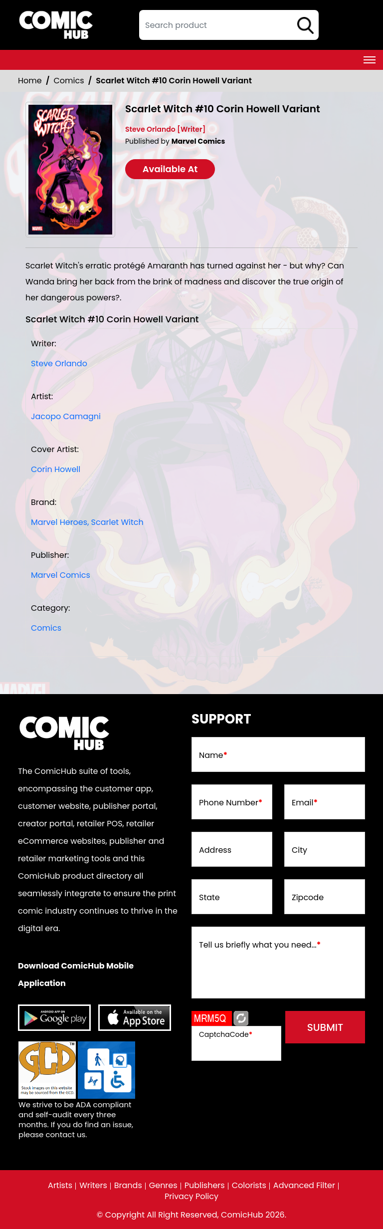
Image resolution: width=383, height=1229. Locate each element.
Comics (69, 80)
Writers (93, 1186)
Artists (60, 1186)
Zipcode (308, 897)
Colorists (249, 1186)
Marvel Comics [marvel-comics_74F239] (60, 575)
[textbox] (229, 25)
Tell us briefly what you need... (260, 945)
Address (215, 850)
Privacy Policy (191, 1197)
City (299, 850)
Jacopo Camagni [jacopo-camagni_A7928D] (66, 416)
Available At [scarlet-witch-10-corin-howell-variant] (170, 169)
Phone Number (230, 802)
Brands (128, 1186)
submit (325, 1027)
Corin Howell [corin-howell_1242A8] (55, 469)
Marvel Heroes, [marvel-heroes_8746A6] (60, 522)
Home (30, 80)
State (209, 897)
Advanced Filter (304, 1186)
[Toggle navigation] (370, 59)
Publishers (205, 1186)
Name (213, 755)
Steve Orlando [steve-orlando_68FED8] (59, 363)
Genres (163, 1186)
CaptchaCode (225, 1034)
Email (305, 802)
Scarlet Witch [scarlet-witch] (117, 522)
